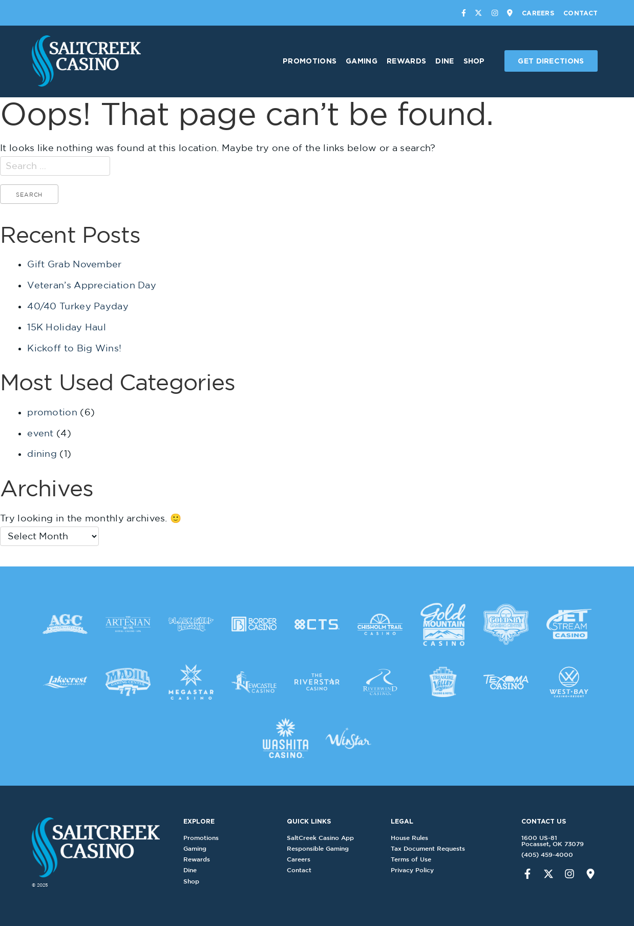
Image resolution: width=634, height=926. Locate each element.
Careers (538, 12)
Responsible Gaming (321, 848)
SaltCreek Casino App (323, 837)
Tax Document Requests (431, 848)
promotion (52, 412)
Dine (444, 61)
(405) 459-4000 (544, 854)
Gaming (361, 61)
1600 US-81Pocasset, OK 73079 (549, 840)
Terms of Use (414, 859)
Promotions (309, 61)
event (40, 433)
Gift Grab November (74, 264)
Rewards (406, 61)
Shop (474, 61)
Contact (580, 12)
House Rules (412, 837)
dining (42, 453)
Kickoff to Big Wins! (74, 348)
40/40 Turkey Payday (78, 306)
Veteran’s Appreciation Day (91, 285)
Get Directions (551, 61)
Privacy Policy (415, 870)
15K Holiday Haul (66, 327)
